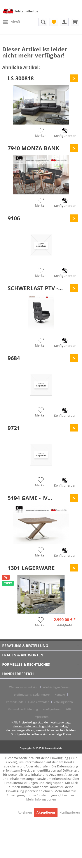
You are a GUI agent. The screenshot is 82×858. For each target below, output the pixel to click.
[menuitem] (11, 22)
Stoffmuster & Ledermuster (32, 694)
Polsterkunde (14, 702)
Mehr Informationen (41, 799)
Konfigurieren (52, 709)
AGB (68, 709)
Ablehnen (25, 812)
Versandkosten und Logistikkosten (35, 726)
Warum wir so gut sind (23, 687)
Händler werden (38, 702)
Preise (23, 722)
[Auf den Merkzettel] (40, 133)
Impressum (41, 717)
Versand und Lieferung (23, 709)
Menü (11, 21)
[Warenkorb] (75, 22)
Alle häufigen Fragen (56, 687)
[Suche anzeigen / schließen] (42, 22)
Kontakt (60, 694)
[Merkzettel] (53, 22)
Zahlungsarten (63, 702)
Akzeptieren (46, 812)
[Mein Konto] (64, 22)
